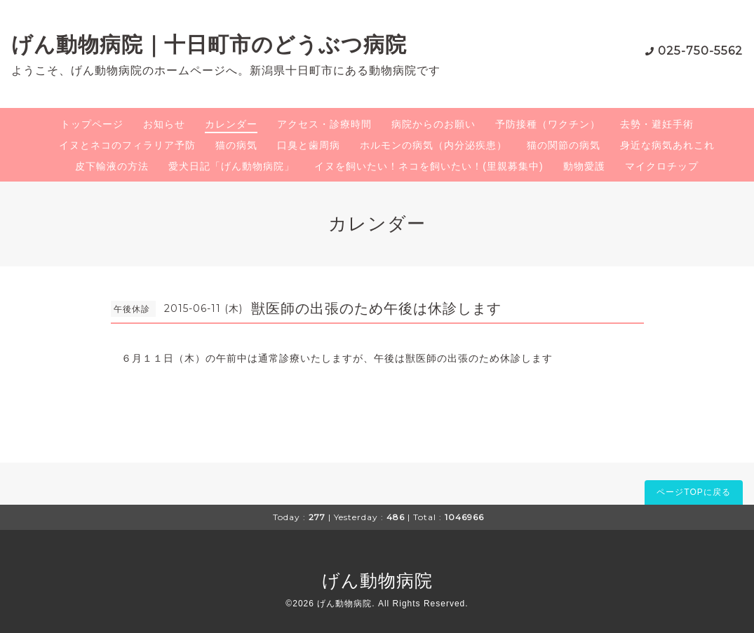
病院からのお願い (433, 124)
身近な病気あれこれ (667, 145)
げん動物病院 (377, 580)
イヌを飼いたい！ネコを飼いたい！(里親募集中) (428, 166)
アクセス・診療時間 (324, 124)
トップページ (91, 124)
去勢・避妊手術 (657, 124)
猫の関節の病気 (563, 145)
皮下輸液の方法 (112, 166)
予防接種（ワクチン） (547, 124)
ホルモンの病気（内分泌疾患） (433, 145)
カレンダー (231, 124)
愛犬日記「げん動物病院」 (231, 166)
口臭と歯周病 (308, 145)
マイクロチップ (662, 166)
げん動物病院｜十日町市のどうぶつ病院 (209, 44)
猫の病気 (236, 145)
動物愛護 (584, 166)
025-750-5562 (700, 50)
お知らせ (164, 124)
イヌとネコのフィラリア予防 (127, 145)
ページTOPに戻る (693, 492)
